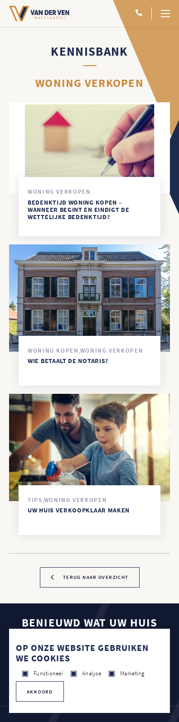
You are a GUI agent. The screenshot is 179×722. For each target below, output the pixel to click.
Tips (35, 500)
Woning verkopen (59, 192)
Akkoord (40, 692)
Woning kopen (53, 350)
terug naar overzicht (96, 577)
